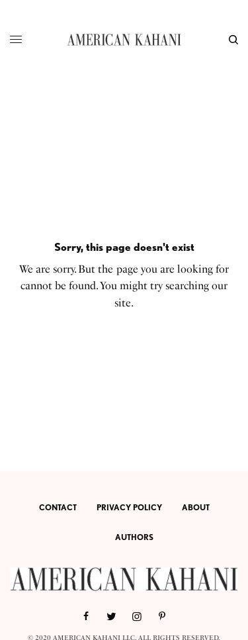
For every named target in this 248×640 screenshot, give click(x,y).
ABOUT (196, 507)
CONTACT (58, 507)
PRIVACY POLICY (129, 507)
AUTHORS (134, 537)
